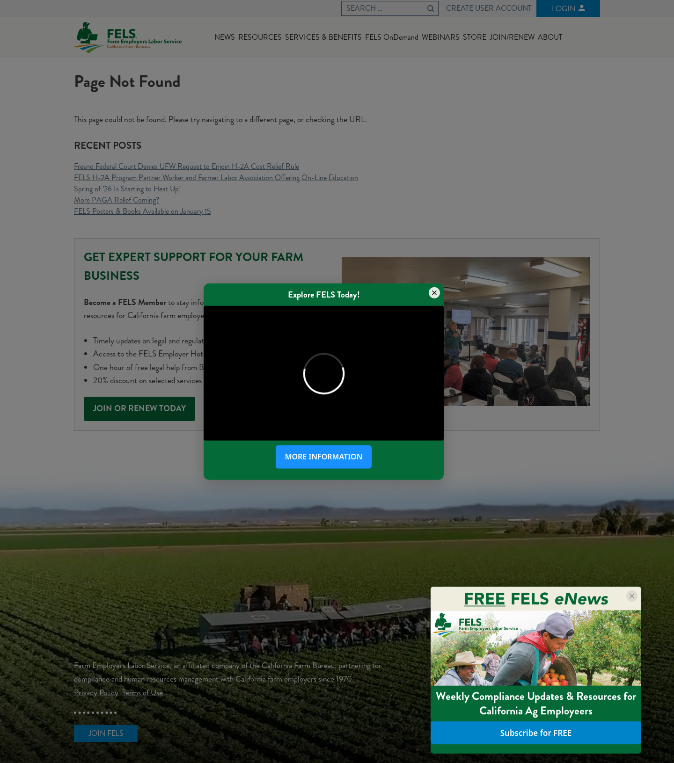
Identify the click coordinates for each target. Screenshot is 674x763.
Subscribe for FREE (536, 732)
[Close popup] (434, 292)
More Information (324, 456)
